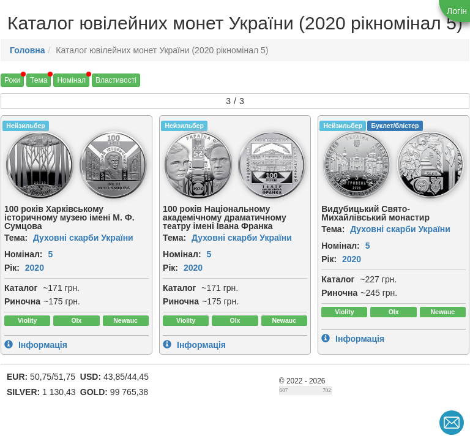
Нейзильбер (25, 125)
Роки (12, 80)
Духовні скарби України (83, 238)
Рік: (12, 267)
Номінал (71, 80)
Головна (27, 50)
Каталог (20, 288)
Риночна (22, 301)
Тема (38, 80)
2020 (34, 268)
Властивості (115, 80)
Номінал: (23, 254)
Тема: (16, 237)
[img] (39, 164)
